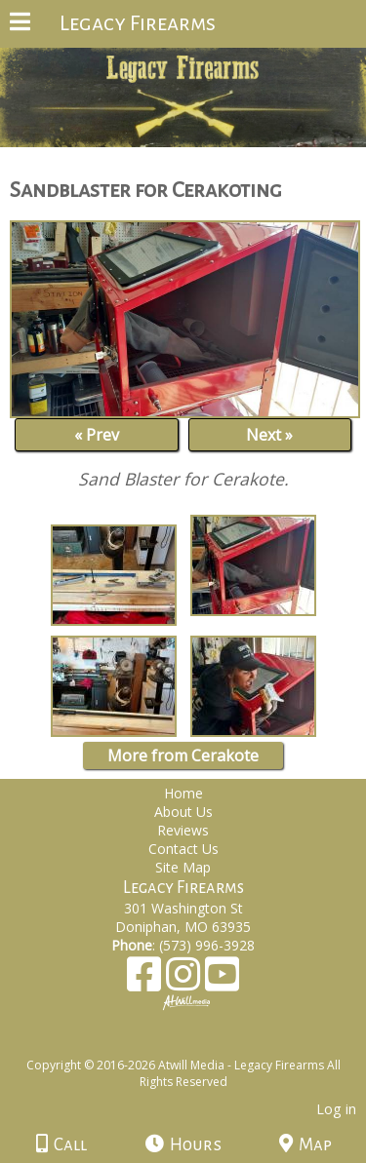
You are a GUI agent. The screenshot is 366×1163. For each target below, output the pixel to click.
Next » (269, 435)
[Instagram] (185, 981)
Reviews (183, 830)
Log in (336, 1109)
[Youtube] (222, 981)
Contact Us (183, 848)
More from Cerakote (183, 755)
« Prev (96, 435)
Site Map (183, 867)
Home (183, 793)
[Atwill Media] (200, 1043)
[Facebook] (146, 981)
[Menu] (20, 24)
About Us (183, 811)
